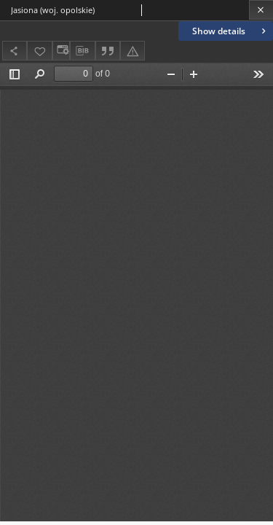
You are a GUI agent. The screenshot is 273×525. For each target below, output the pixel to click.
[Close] (261, 10)
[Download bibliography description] (82, 51)
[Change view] (61, 51)
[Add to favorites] (39, 51)
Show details (230, 31)
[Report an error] (132, 51)
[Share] (14, 51)
